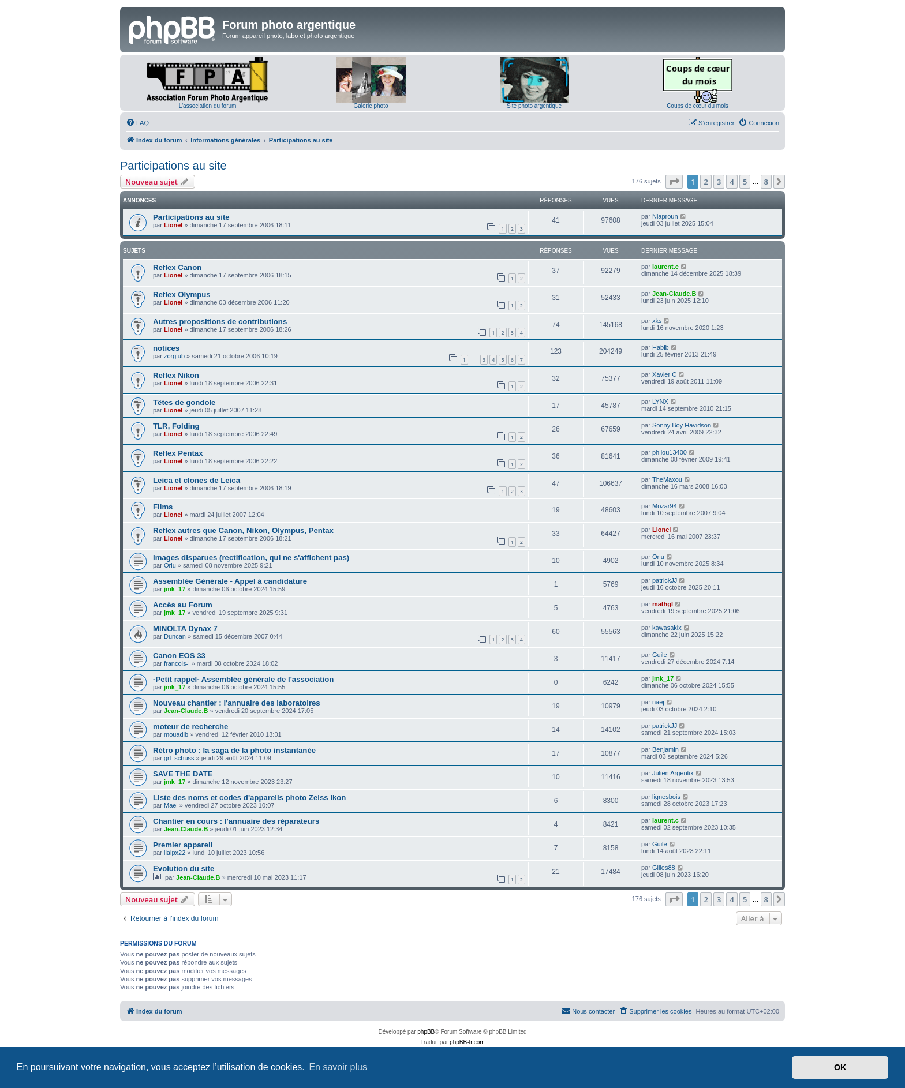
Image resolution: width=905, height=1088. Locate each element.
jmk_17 (174, 589)
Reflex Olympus (182, 294)
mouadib (176, 734)
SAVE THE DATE (183, 774)
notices (166, 348)
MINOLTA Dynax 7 (185, 628)
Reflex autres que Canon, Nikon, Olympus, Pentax (243, 530)
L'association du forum (208, 106)
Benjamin (665, 749)
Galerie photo (370, 106)
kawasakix (667, 627)
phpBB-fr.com (467, 1042)
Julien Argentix (673, 773)
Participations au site (173, 165)
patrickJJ (664, 580)
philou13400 (669, 452)
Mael (171, 805)
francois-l (177, 663)
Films (163, 506)
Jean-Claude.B (674, 293)
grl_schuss (179, 758)
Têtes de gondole (184, 402)
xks (657, 320)
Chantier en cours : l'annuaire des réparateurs (236, 821)
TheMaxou (667, 479)
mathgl (662, 604)
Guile (659, 654)
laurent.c (665, 266)
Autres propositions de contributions (220, 321)
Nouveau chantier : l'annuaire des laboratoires (236, 703)
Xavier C (664, 374)
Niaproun (665, 216)
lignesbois (666, 796)
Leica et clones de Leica (196, 480)
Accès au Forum (182, 605)
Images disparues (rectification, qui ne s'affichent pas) (251, 557)
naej (658, 702)
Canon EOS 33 (179, 655)
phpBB (426, 1032)
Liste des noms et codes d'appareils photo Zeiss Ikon (249, 797)
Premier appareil (182, 845)
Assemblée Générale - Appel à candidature (230, 581)
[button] (674, 182)
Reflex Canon (177, 267)
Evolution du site (183, 868)
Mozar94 (664, 505)
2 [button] (706, 182)
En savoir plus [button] (338, 1067)
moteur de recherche (190, 726)
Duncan (175, 636)
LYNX (660, 401)
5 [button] (745, 182)
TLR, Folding (176, 426)
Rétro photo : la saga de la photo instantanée (234, 750)
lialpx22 (174, 852)
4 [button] (732, 182)
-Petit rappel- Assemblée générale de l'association (243, 679)
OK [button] (840, 1067)
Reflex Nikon (176, 375)
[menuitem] (137, 123)
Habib (660, 347)
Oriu (170, 565)
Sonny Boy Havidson (681, 425)
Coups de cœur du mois (697, 106)
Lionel (173, 225)
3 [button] (719, 182)
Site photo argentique (534, 106)
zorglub (174, 355)
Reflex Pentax (178, 453)
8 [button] (766, 182)
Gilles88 (663, 867)
